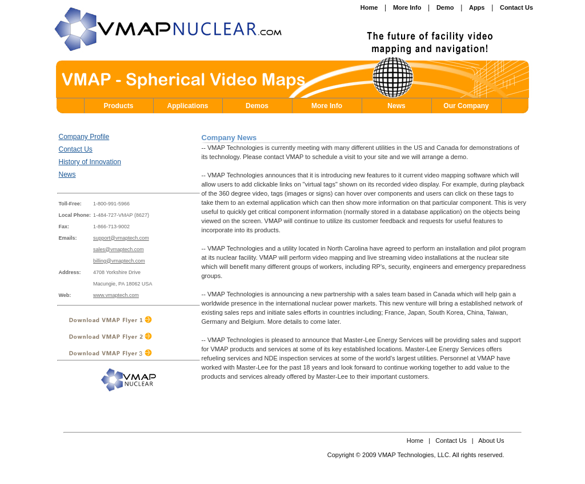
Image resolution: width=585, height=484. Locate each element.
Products (118, 106)
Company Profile (84, 137)
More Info (326, 106)
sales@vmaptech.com (118, 249)
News (396, 106)
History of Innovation (90, 162)
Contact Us (76, 149)
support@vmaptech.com (121, 238)
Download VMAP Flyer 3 (124, 352)
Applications (187, 106)
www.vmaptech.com (116, 295)
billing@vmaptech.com (119, 261)
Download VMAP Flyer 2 (124, 336)
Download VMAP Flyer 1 (124, 319)
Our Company (465, 106)
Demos (257, 106)
